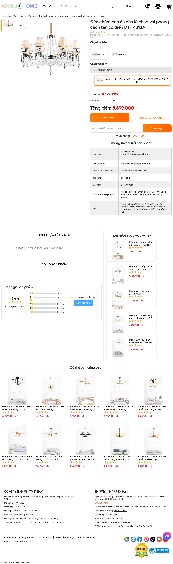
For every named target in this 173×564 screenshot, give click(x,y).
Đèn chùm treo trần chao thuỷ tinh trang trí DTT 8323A (16, 408)
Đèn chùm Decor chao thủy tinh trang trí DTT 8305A (17, 458)
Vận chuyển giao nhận (64, 537)
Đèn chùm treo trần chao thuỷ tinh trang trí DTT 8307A (152, 408)
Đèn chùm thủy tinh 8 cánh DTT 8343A (140, 268)
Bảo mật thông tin (12, 537)
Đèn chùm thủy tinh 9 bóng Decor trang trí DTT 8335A (140, 341)
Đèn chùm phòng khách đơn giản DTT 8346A (141, 243)
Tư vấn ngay (157, 128)
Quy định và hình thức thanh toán (37, 537)
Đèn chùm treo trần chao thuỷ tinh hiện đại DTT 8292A (152, 458)
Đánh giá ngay (83, 302)
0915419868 (138, 136)
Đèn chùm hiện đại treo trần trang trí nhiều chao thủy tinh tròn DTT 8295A (117, 458)
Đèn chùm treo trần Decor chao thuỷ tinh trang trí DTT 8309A (119, 408)
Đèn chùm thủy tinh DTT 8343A (139, 292)
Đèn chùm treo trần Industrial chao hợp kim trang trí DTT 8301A (82, 458)
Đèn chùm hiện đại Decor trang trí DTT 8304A (50, 458)
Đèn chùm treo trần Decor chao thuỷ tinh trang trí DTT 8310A (85, 408)
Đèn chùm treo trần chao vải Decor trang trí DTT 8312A (50, 408)
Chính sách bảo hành (85, 537)
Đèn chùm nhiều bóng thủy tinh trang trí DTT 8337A (141, 317)
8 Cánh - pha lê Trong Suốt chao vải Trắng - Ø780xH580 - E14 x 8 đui (136, 80)
